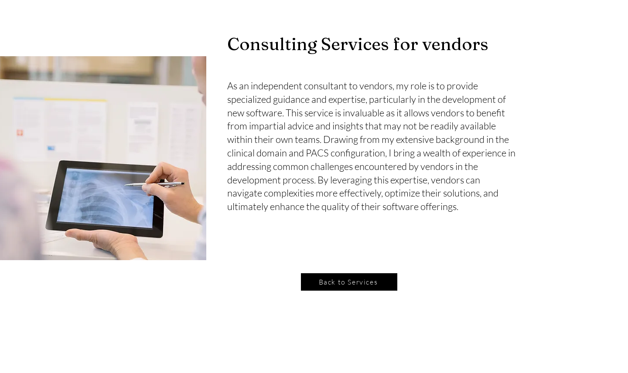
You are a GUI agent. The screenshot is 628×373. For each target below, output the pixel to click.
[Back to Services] (349, 282)
